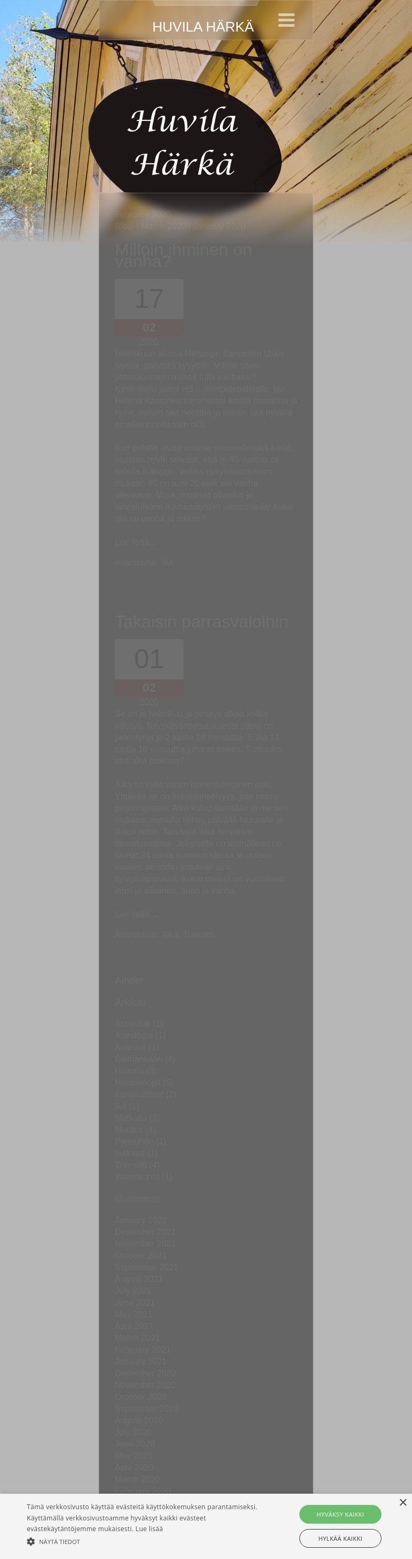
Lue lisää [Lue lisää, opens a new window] (149, 1528)
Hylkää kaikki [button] (340, 1538)
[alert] (206, 1526)
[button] (143, 1541)
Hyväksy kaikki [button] (340, 1514)
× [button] (403, 1503)
